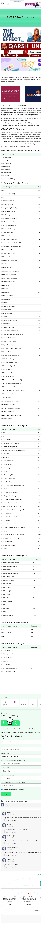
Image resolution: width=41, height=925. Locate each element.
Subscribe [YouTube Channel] (28, 904)
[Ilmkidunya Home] (5, 3)
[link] (17, 1)
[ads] (10, 94)
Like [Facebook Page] (10, 904)
